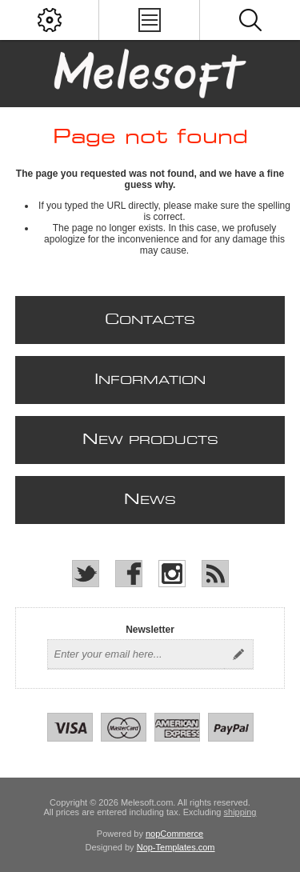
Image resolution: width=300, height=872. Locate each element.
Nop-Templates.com (176, 847)
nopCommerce (174, 833)
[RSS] (215, 573)
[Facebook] (129, 573)
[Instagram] (172, 573)
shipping (240, 812)
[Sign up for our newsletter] (136, 654)
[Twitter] (85, 573)
